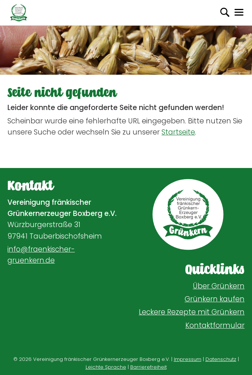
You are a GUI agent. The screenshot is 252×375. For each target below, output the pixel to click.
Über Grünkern (219, 286)
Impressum (187, 359)
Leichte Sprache (106, 367)
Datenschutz (220, 359)
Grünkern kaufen (215, 299)
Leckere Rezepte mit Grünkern (192, 312)
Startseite (178, 132)
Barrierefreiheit (148, 367)
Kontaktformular (215, 325)
